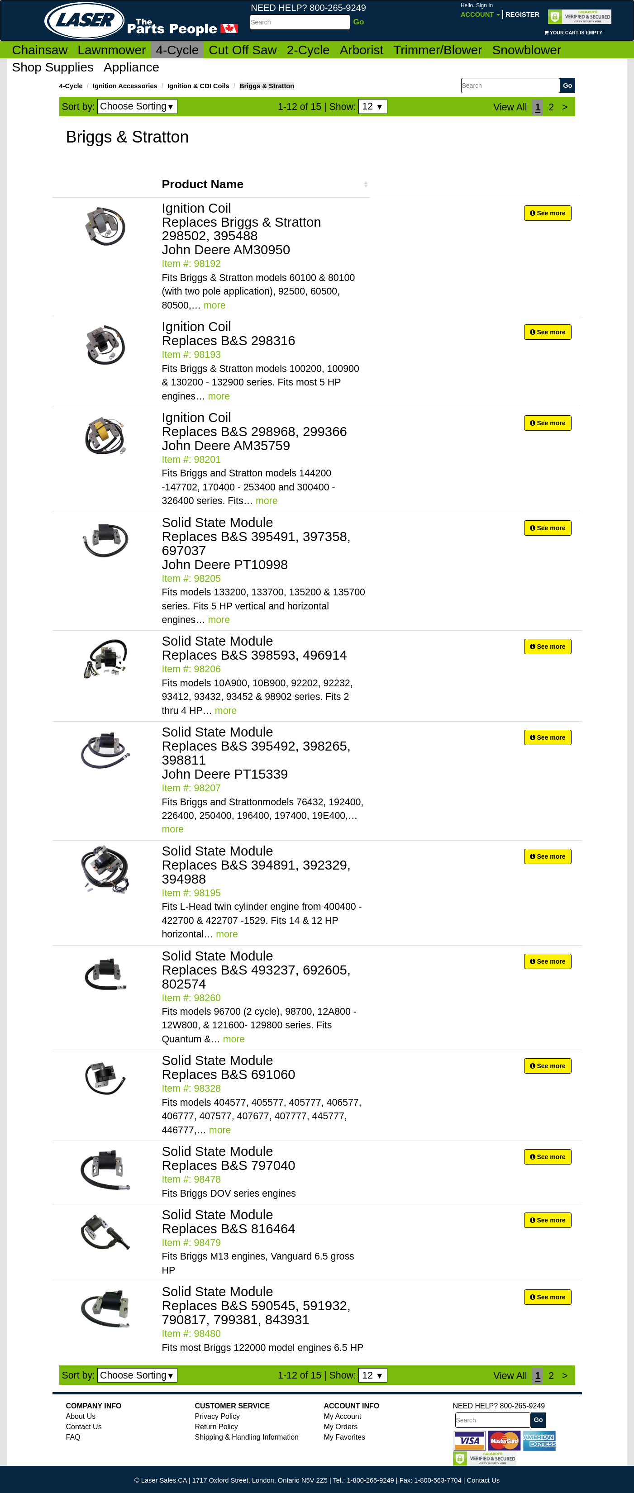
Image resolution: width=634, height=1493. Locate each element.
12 (372, 106)
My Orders (341, 1427)
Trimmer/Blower (437, 50)
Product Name (203, 184)
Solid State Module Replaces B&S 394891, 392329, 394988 (256, 864)
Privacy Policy (217, 1416)
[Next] (564, 107)
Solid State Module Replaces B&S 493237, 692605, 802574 (256, 969)
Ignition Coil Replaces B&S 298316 (229, 333)
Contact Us (84, 1427)
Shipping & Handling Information (247, 1437)
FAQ (73, 1437)
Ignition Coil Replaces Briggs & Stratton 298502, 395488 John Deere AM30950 (241, 228)
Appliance (131, 67)
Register (522, 14)
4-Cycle (177, 50)
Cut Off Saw (242, 50)
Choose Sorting (137, 106)
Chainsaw (40, 50)
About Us (81, 1416)
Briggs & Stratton (266, 86)
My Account (343, 1416)
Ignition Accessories (125, 86)
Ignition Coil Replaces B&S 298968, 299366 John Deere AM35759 (254, 431)
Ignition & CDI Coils (198, 86)
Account (480, 10)
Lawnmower (111, 50)
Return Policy (216, 1427)
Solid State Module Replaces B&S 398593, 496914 (254, 647)
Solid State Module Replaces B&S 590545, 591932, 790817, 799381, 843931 (256, 1305)
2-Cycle (308, 50)
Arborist (361, 50)
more (215, 305)
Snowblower (527, 50)
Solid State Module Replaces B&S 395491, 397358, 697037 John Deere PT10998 (256, 543)
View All (510, 107)
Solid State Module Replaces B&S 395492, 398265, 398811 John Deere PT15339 (256, 752)
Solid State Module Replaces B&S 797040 (229, 1158)
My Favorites (345, 1437)
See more (548, 213)
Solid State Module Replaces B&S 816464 (229, 1221)
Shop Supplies (53, 67)
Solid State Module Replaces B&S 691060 (229, 1067)
